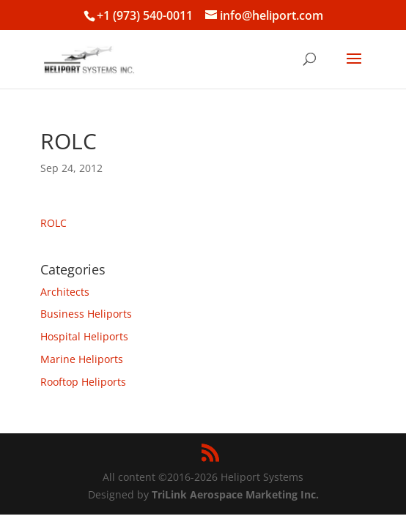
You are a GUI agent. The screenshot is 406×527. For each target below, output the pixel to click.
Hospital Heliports (84, 336)
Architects (64, 292)
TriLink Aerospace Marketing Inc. (235, 494)
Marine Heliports (81, 359)
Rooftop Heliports (83, 382)
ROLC (53, 223)
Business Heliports (86, 314)
